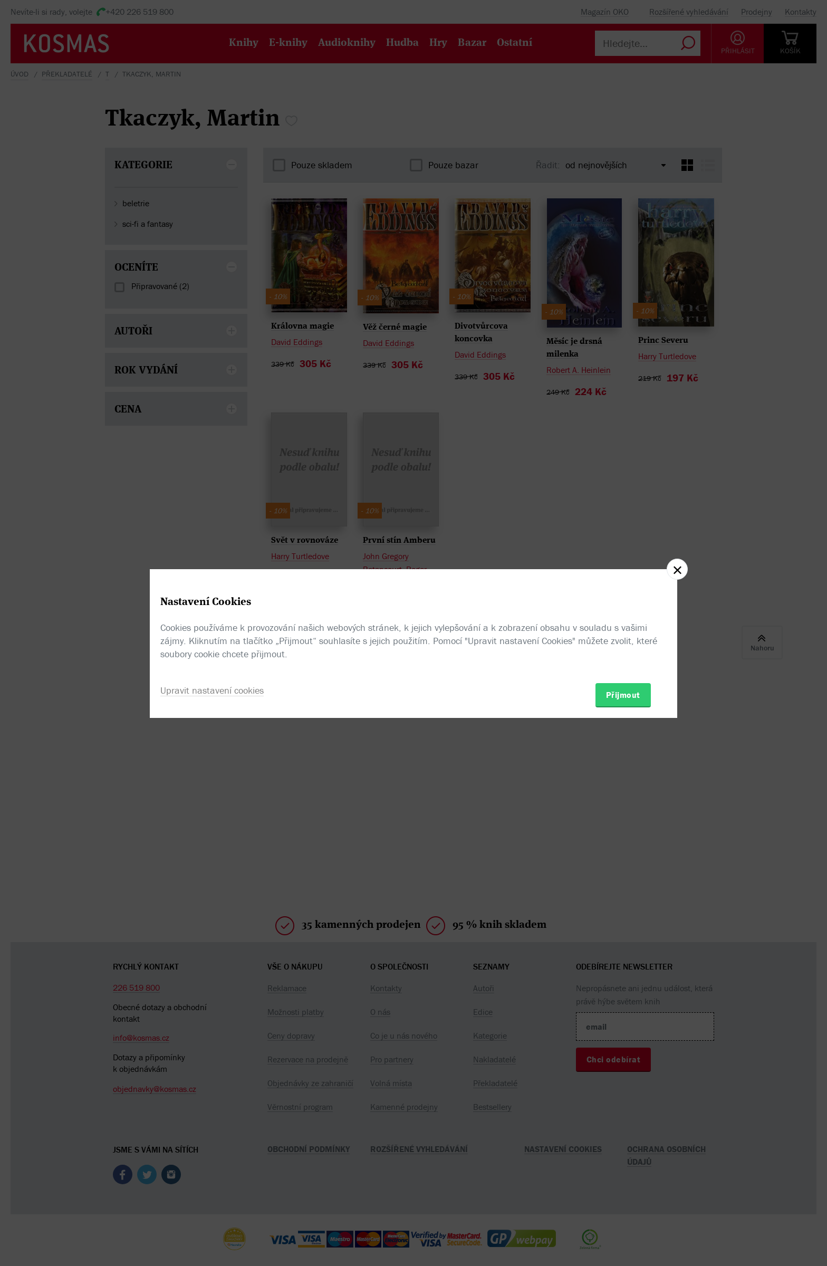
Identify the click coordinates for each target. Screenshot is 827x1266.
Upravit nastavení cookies (212, 690)
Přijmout (623, 694)
